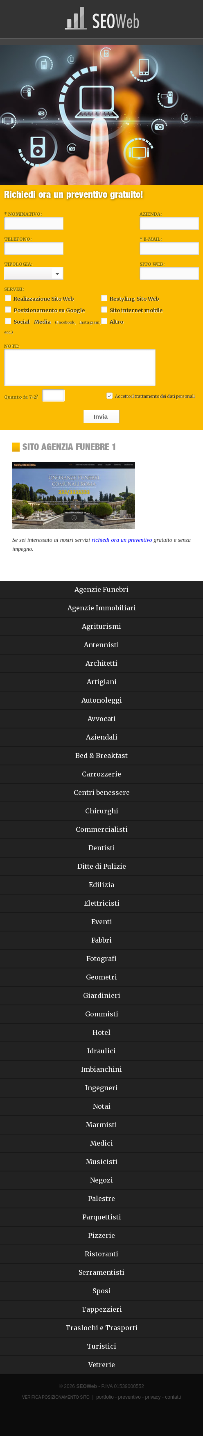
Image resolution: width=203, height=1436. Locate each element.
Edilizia (101, 885)
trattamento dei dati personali (165, 396)
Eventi (101, 922)
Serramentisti (101, 1272)
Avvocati (102, 719)
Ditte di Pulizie (101, 866)
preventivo (129, 1397)
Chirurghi (101, 811)
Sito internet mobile (131, 309)
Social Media (52, 325)
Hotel (101, 1032)
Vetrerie (101, 1365)
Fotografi (101, 958)
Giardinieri (101, 995)
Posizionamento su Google (44, 309)
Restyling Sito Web (129, 298)
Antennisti (101, 645)
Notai (102, 1106)
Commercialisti (102, 829)
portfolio (105, 1397)
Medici (101, 1143)
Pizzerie (101, 1235)
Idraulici (101, 1051)
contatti (173, 1397)
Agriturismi (101, 626)
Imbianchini (101, 1069)
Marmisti (101, 1125)
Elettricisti (102, 903)
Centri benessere (102, 792)
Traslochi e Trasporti (101, 1328)
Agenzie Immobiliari (102, 608)
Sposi (101, 1291)
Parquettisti (101, 1217)
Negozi (101, 1180)
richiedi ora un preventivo (122, 540)
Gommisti (101, 1014)
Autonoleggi (101, 700)
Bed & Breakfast (101, 755)
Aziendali (101, 737)
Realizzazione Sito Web (39, 298)
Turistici (101, 1346)
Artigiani (102, 682)
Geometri (101, 977)
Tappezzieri (101, 1309)
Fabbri (101, 940)
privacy (153, 1397)
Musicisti (101, 1161)
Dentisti (101, 848)
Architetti (101, 663)
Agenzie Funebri (101, 589)
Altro (111, 321)
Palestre (101, 1198)
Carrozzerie (101, 774)
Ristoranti (101, 1254)
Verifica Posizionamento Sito (56, 1397)
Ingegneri (101, 1088)
